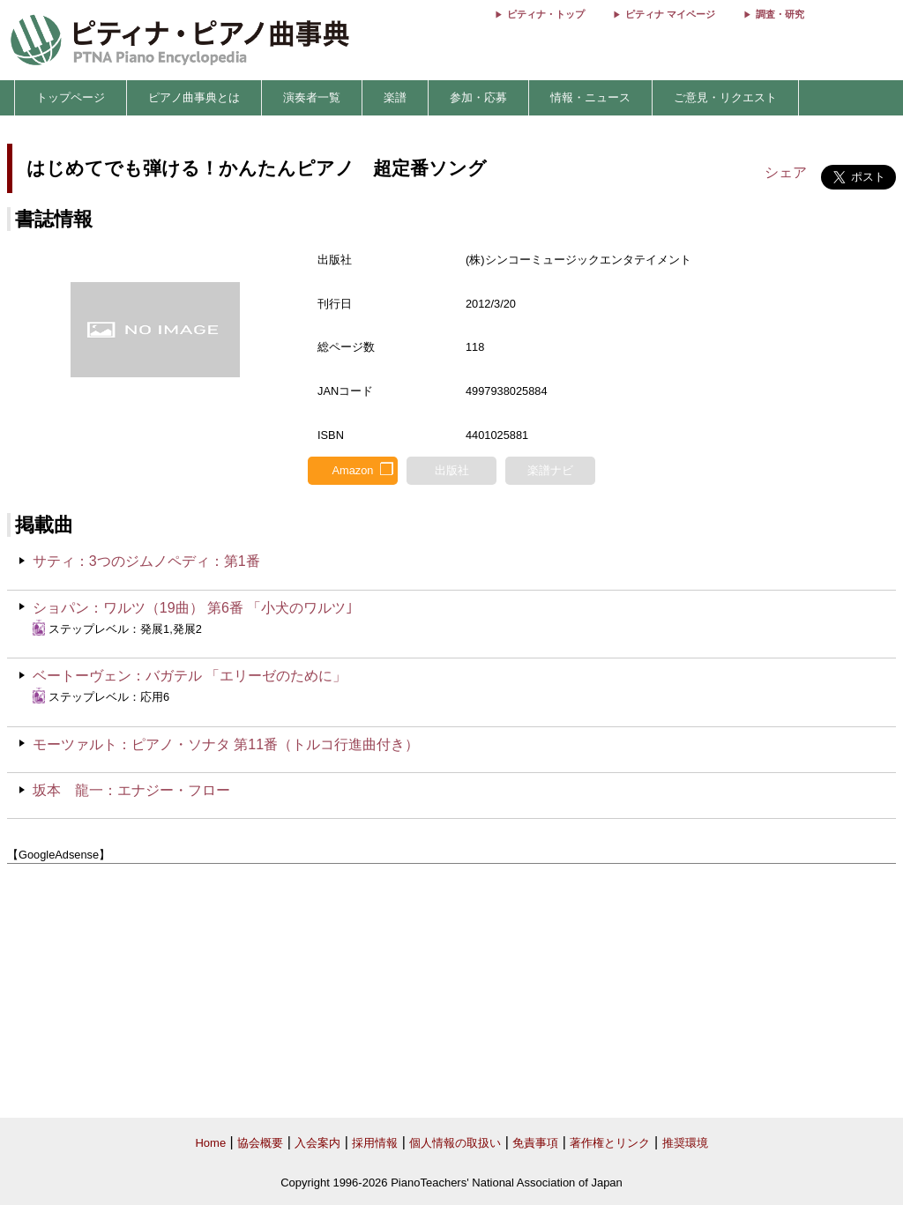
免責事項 (535, 1142)
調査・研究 (780, 14)
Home (210, 1142)
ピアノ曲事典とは (194, 97)
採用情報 (375, 1142)
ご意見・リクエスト (725, 97)
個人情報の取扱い (455, 1142)
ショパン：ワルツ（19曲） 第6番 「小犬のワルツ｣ (193, 607)
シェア (786, 172)
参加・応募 (478, 97)
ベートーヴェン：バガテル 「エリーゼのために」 (190, 675)
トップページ (70, 97)
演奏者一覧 (311, 97)
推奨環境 (685, 1142)
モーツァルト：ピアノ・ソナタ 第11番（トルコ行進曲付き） (226, 744)
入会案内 (317, 1142)
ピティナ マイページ (670, 14)
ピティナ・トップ (546, 14)
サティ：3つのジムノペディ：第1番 (146, 561)
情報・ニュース (590, 97)
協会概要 (260, 1142)
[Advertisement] (451, 991)
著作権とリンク (610, 1142)
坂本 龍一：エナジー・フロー (131, 790)
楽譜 (395, 97)
